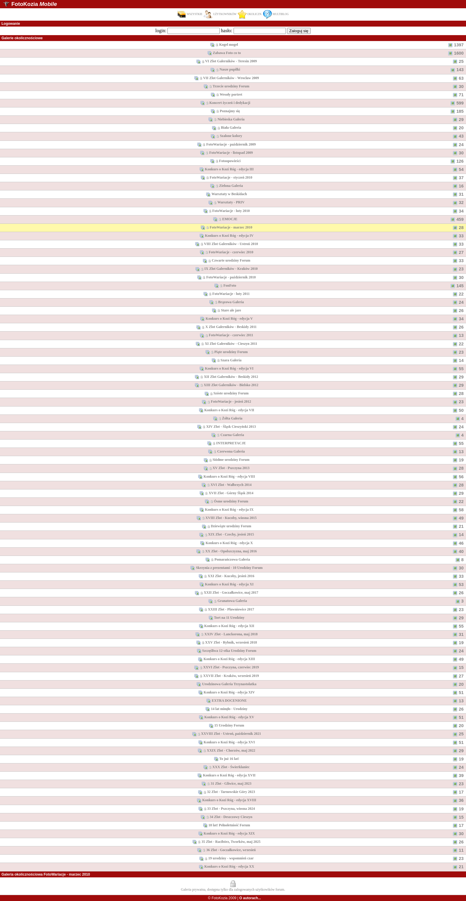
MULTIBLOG (276, 14)
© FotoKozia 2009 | (234, 898)
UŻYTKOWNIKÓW (220, 14)
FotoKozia (34, 4)
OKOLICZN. (250, 14)
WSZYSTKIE (189, 14)
